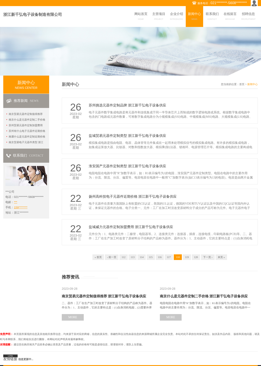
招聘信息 (248, 17)
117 (169, 257)
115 (151, 257)
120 (196, 257)
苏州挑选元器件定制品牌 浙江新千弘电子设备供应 (127, 105)
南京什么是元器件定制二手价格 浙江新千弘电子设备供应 (204, 296)
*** (15, 202)
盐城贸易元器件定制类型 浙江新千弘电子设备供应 (127, 135)
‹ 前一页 (111, 257)
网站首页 (140, 17)
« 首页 (98, 257)
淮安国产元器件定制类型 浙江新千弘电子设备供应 (127, 166)
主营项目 (158, 17)
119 (187, 257)
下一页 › (207, 257)
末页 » (221, 257)
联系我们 (212, 17)
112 (123, 257)
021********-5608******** (229, 3)
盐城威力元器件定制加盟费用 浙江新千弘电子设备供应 (131, 227)
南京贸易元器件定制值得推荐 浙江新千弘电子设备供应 (104, 296)
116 (160, 257)
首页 (241, 84)
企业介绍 (176, 17)
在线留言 (230, 17)
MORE (72, 317)
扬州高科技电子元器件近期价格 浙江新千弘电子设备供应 (133, 196)
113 (133, 257)
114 (142, 257)
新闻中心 (194, 17)
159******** (20, 207)
